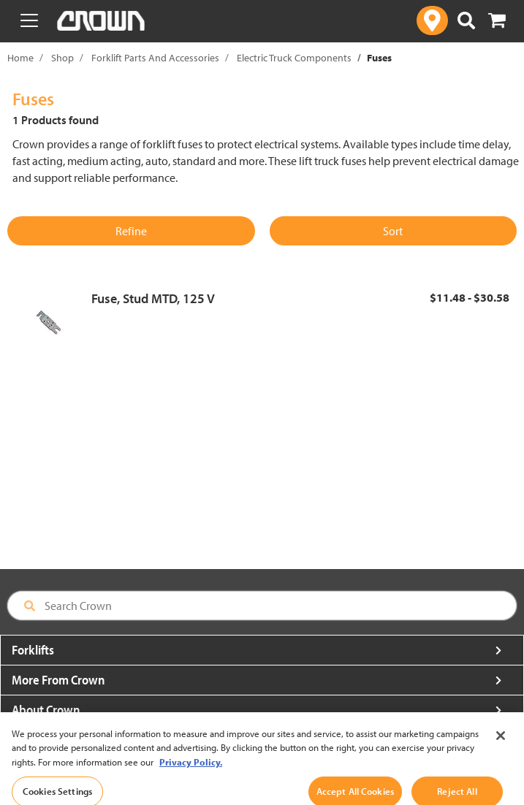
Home (20, 57)
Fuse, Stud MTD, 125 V (153, 298)
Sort (393, 231)
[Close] (501, 746)
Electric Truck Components (294, 57)
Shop (62, 57)
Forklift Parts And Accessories (155, 57)
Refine (131, 231)
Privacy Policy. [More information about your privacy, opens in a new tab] (190, 772)
